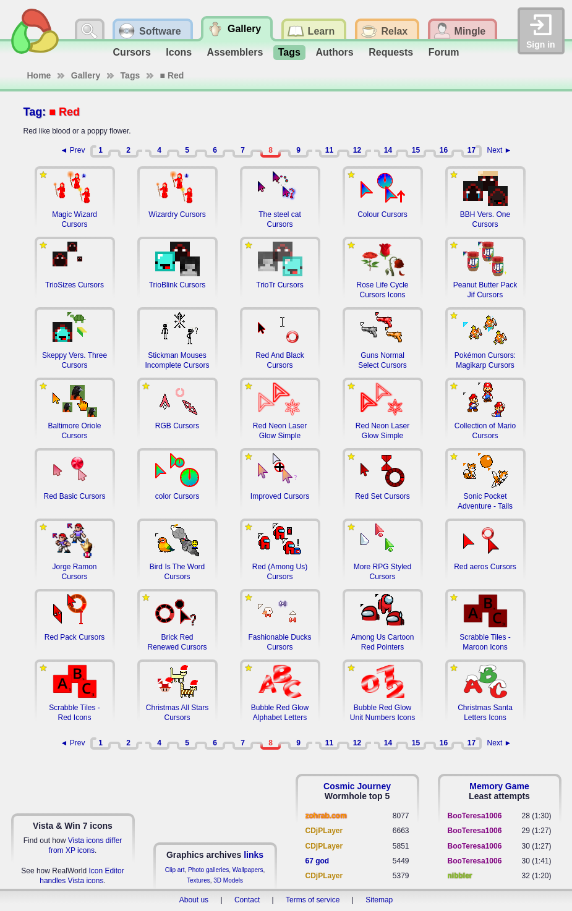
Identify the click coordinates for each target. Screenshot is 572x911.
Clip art (175, 870)
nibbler (460, 875)
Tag (33, 112)
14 (388, 150)
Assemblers (235, 52)
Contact (247, 900)
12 (357, 150)
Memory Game (499, 786)
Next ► (499, 150)
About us (193, 900)
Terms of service (312, 900)
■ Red (172, 75)
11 (329, 150)
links (253, 855)
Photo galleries (208, 870)
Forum (444, 52)
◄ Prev (73, 150)
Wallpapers (248, 870)
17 (471, 150)
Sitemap (379, 900)
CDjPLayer (324, 830)
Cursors (132, 52)
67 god (317, 861)
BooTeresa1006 (475, 815)
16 (444, 150)
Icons (179, 52)
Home (39, 75)
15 (416, 150)
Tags (289, 52)
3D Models (228, 880)
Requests (391, 52)
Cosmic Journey (357, 786)
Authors (334, 52)
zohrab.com (326, 815)
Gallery (85, 75)
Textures (198, 880)
